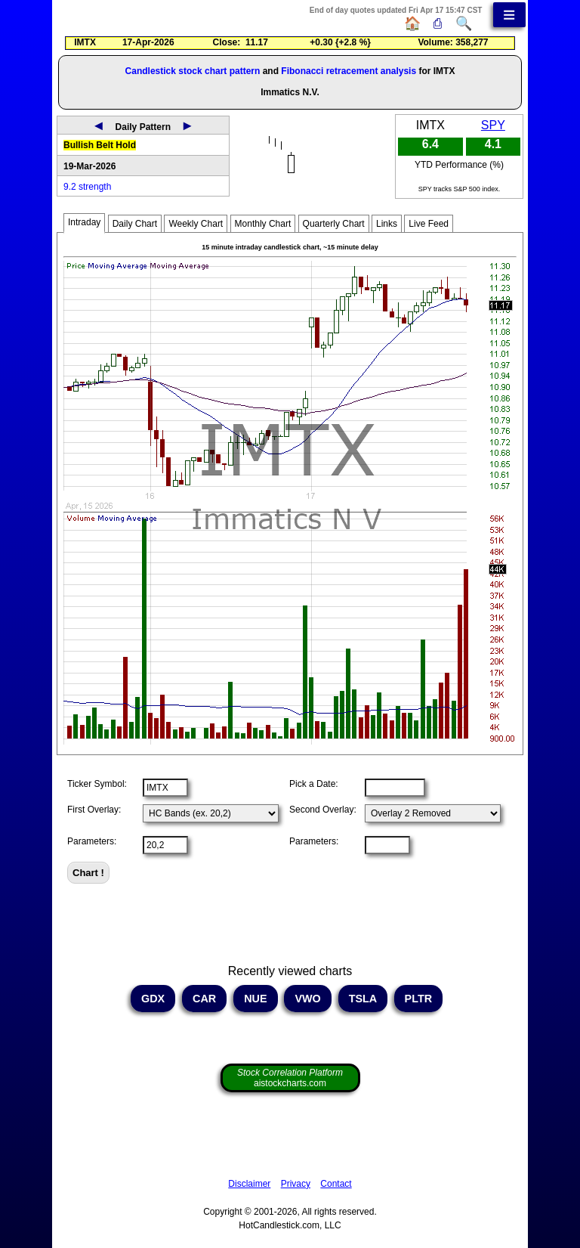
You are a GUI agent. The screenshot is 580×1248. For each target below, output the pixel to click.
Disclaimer (249, 1183)
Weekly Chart (195, 223)
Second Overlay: (322, 809)
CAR (204, 999)
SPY (493, 125)
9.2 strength (87, 186)
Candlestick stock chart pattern (193, 71)
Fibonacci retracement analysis (348, 71)
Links (386, 223)
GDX (153, 999)
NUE (255, 999)
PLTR (419, 999)
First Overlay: (94, 809)
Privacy (295, 1183)
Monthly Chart (263, 223)
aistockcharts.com (290, 1078)
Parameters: (91, 841)
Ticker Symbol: (97, 784)
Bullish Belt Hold (99, 145)
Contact (335, 1183)
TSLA (363, 999)
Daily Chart (135, 223)
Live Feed (429, 223)
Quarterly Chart (334, 223)
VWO (307, 999)
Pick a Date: (313, 784)
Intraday (84, 222)
